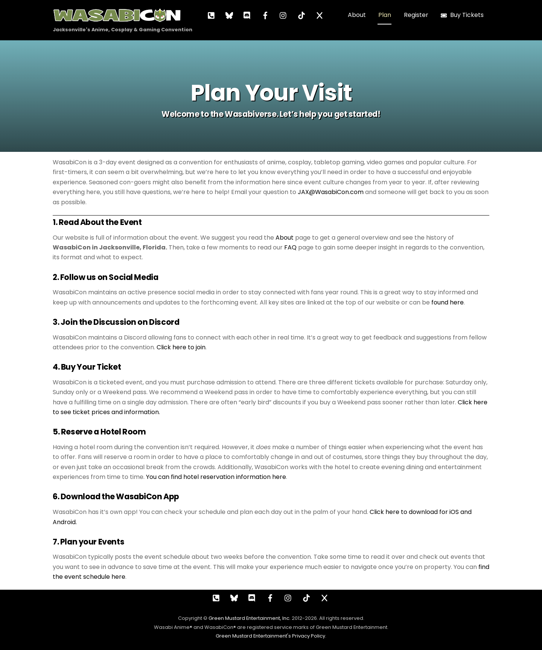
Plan (384, 15)
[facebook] (265, 15)
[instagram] (283, 15)
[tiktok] (301, 15)
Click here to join (181, 347)
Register (416, 15)
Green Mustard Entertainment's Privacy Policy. (271, 635)
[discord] (247, 15)
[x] (319, 15)
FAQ (290, 247)
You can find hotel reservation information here (216, 477)
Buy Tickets (462, 15)
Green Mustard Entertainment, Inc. (250, 618)
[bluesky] (229, 15)
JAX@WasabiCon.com (331, 192)
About (357, 15)
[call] (211, 15)
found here (447, 302)
